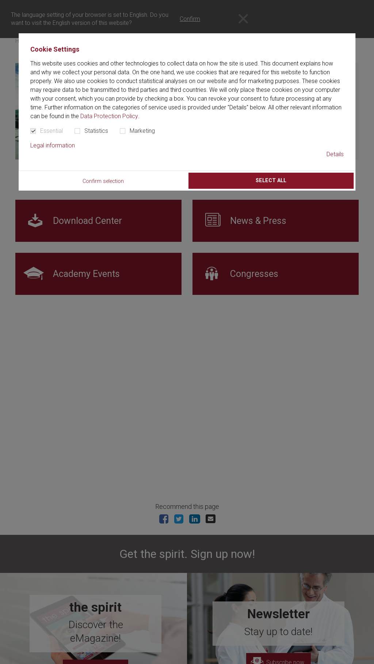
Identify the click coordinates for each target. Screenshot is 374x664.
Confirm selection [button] (103, 181)
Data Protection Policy (109, 116)
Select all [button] (271, 180)
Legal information (52, 145)
